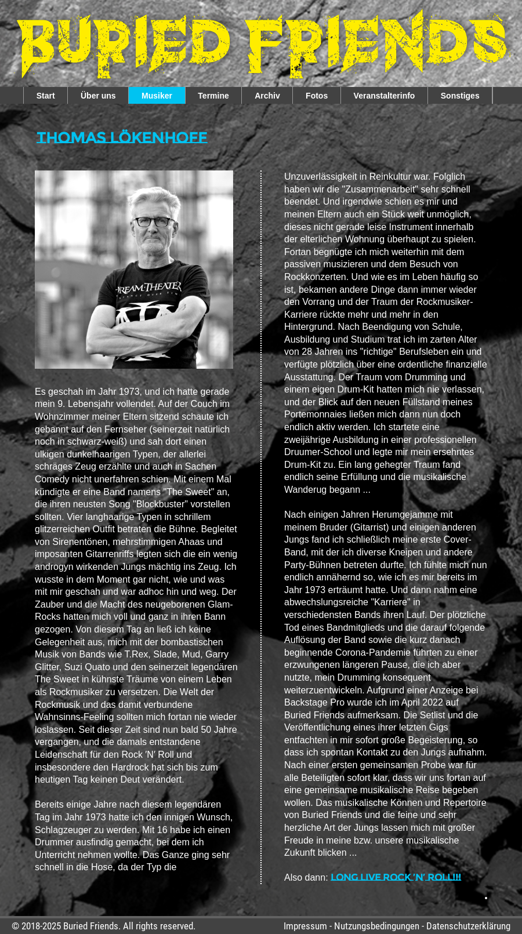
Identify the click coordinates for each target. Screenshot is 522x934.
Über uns (98, 95)
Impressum (305, 926)
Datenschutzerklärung (468, 926)
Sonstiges (460, 95)
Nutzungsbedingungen (376, 926)
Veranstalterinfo (384, 95)
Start (46, 95)
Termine (213, 95)
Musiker (157, 95)
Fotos (317, 95)
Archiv (267, 95)
